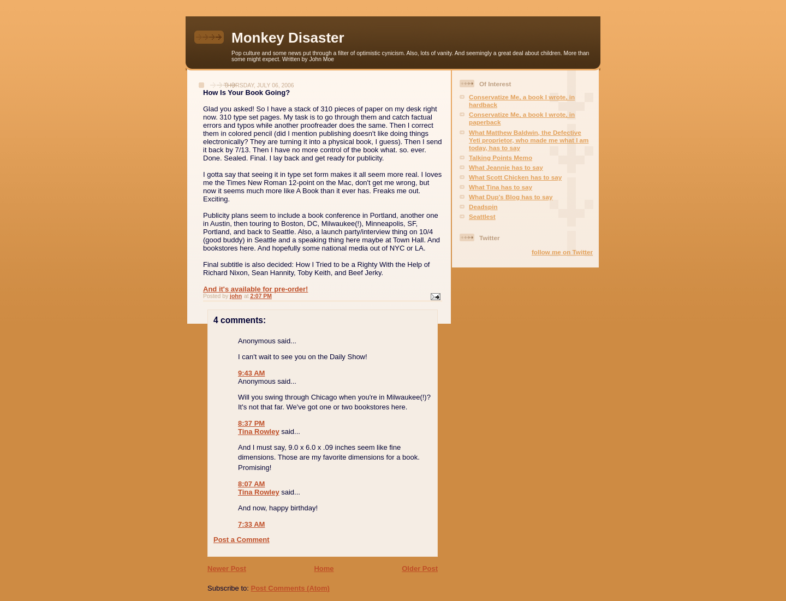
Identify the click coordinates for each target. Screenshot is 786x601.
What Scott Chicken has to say (515, 177)
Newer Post (226, 568)
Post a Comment (241, 539)
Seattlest (482, 216)
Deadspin (483, 206)
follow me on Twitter (562, 251)
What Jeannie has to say (506, 167)
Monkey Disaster (287, 37)
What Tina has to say (500, 187)
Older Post (420, 568)
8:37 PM (251, 423)
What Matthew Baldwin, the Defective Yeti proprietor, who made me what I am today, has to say (529, 140)
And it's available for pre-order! (255, 289)
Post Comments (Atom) (290, 588)
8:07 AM (251, 484)
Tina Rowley (258, 431)
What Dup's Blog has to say (510, 196)
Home (324, 568)
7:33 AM (251, 524)
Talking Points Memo (500, 157)
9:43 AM (251, 373)
